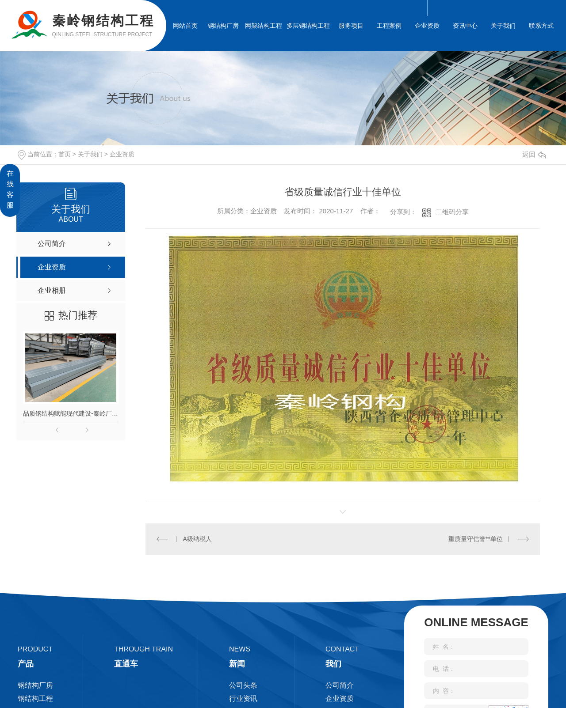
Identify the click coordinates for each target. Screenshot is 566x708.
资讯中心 (465, 25)
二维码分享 (452, 212)
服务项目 (351, 25)
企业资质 (427, 25)
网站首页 (185, 25)
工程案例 (389, 25)
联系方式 (541, 25)
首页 (64, 154)
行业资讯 (243, 698)
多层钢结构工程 (308, 25)
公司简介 (339, 685)
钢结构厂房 (223, 25)
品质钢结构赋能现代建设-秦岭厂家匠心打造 (71, 413)
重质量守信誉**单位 (475, 538)
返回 (534, 154)
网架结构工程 (263, 25)
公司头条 (243, 685)
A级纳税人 (197, 538)
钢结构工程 (35, 698)
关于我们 (503, 25)
